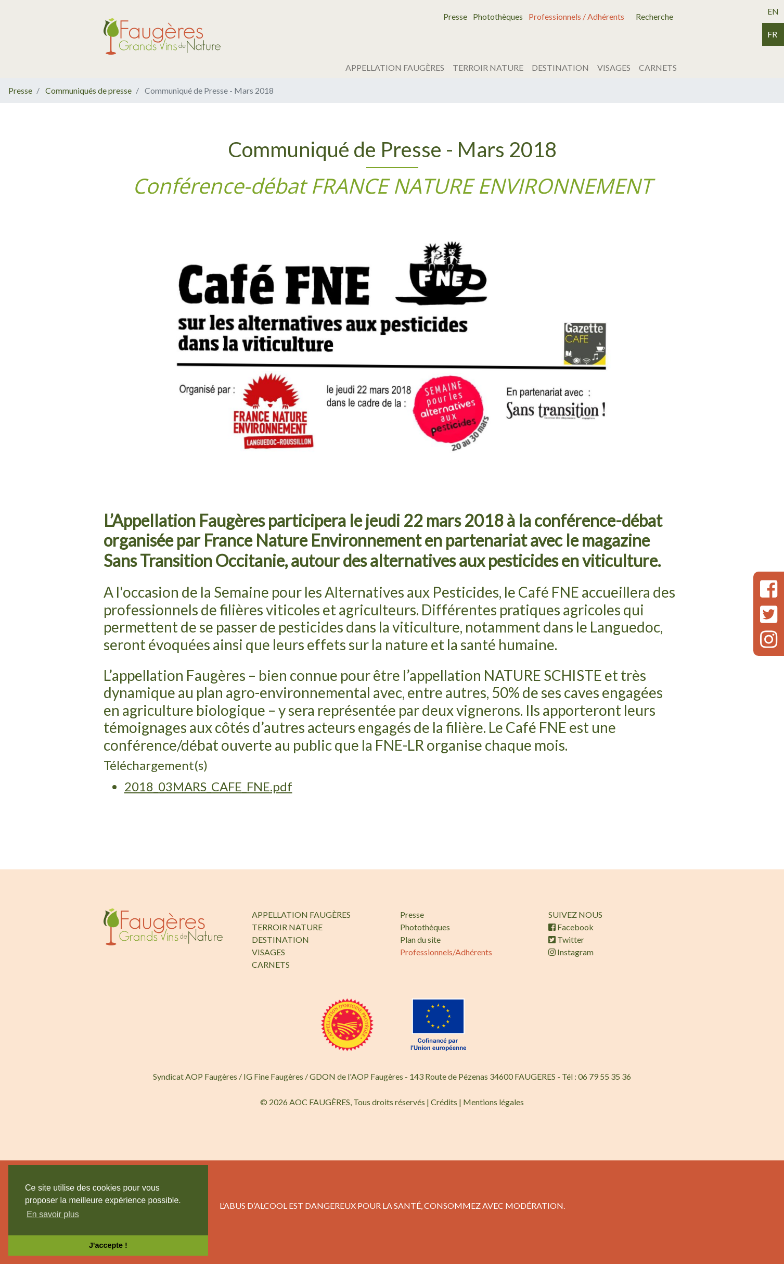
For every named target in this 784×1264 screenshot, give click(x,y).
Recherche (654, 16)
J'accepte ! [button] (108, 1245)
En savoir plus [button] (53, 1214)
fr (772, 34)
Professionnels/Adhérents (446, 952)
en (773, 11)
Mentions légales (493, 1102)
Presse (455, 16)
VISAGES (614, 67)
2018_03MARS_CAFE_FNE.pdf (208, 786)
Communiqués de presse (88, 90)
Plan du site (420, 939)
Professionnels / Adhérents (576, 16)
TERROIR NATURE (488, 67)
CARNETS (658, 67)
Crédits (444, 1102)
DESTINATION (560, 67)
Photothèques (498, 16)
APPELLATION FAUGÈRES (394, 67)
